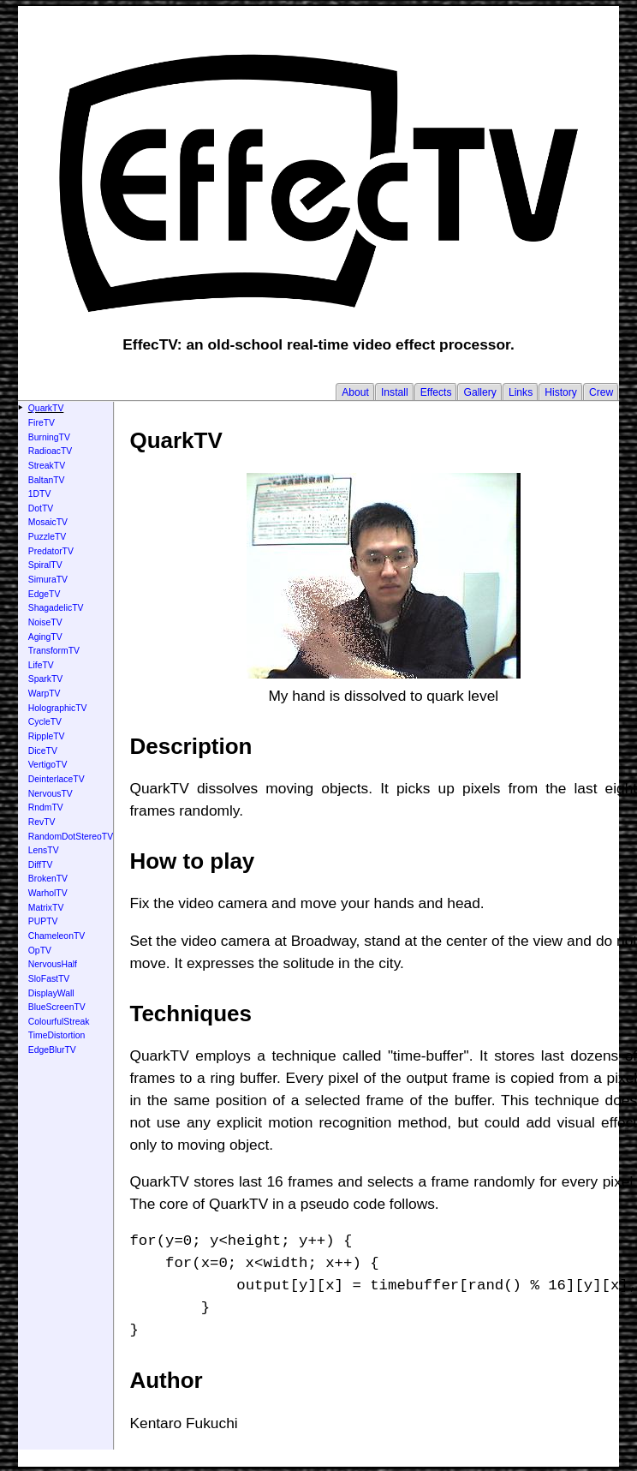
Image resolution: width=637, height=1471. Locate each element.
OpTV (39, 950)
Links (521, 392)
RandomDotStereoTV (70, 836)
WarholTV (48, 893)
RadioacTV (50, 451)
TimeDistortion (57, 1035)
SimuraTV (48, 579)
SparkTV (45, 679)
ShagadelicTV (56, 608)
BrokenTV (48, 878)
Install (394, 392)
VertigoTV (48, 764)
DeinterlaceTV (56, 779)
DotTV (40, 508)
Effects (436, 392)
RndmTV (45, 807)
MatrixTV (46, 907)
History (561, 392)
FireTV (41, 423)
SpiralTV (45, 565)
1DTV (39, 494)
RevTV (42, 822)
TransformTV (54, 650)
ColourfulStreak (59, 1021)
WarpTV (44, 693)
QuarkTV (46, 408)
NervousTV (50, 793)
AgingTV (45, 637)
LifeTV (41, 665)
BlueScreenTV (57, 1007)
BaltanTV (46, 480)
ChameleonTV (56, 936)
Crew (601, 392)
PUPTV (43, 921)
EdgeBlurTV (52, 1050)
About (355, 392)
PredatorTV (51, 551)
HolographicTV (57, 708)
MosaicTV (48, 522)
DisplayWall (51, 993)
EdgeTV (44, 594)
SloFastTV (49, 979)
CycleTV (45, 722)
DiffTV (40, 865)
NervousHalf (52, 964)
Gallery (479, 392)
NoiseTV (45, 622)
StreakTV (46, 465)
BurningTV (49, 437)
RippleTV (46, 736)
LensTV (43, 850)
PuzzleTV (47, 536)
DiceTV (42, 751)
